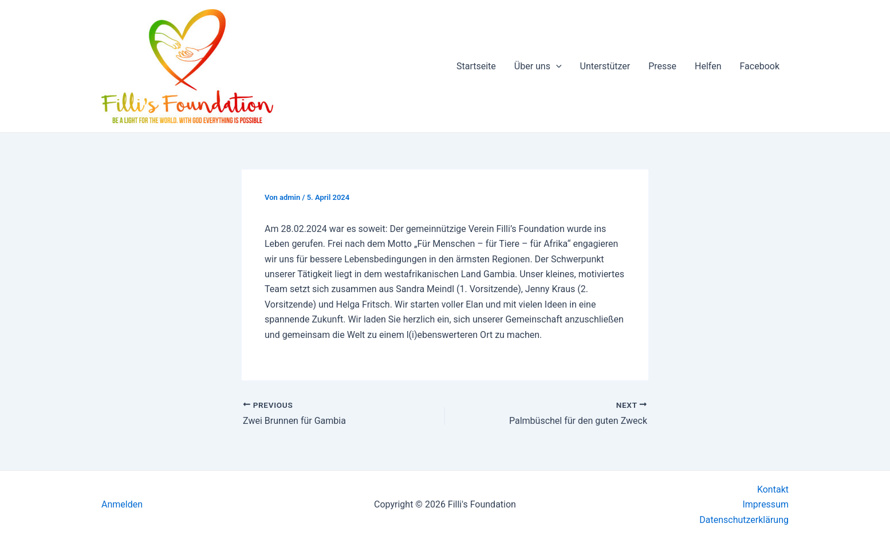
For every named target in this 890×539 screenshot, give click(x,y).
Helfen (708, 66)
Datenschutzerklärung (744, 519)
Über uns (538, 66)
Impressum (765, 504)
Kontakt (773, 489)
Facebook (759, 66)
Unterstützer (605, 66)
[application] (556, 66)
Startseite (476, 66)
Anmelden (122, 504)
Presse (662, 66)
